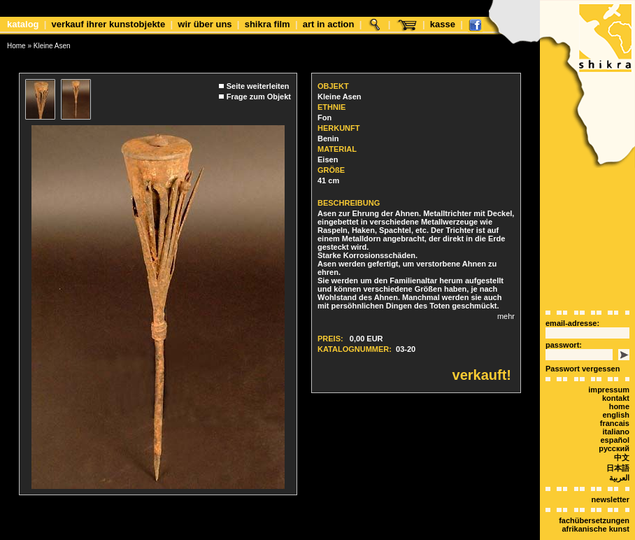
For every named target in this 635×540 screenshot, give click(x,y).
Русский (614, 448)
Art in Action (329, 24)
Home (16, 46)
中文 (621, 457)
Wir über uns (204, 24)
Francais (614, 423)
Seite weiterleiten (258, 86)
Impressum (608, 389)
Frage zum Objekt (259, 96)
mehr (506, 316)
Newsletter (610, 499)
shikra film (267, 24)
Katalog (23, 24)
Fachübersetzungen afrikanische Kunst (594, 524)
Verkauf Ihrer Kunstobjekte (109, 24)
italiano (615, 431)
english (615, 415)
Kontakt (615, 398)
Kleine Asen (52, 46)
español (614, 440)
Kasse (442, 24)
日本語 (617, 468)
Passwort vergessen (582, 368)
